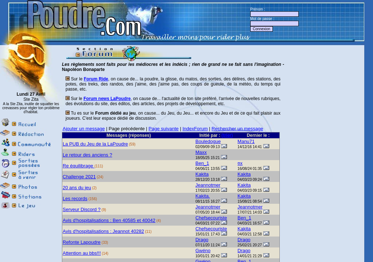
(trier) (227, 135)
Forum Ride (96, 79)
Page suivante (163, 128)
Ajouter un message (84, 128)
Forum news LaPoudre (106, 98)
